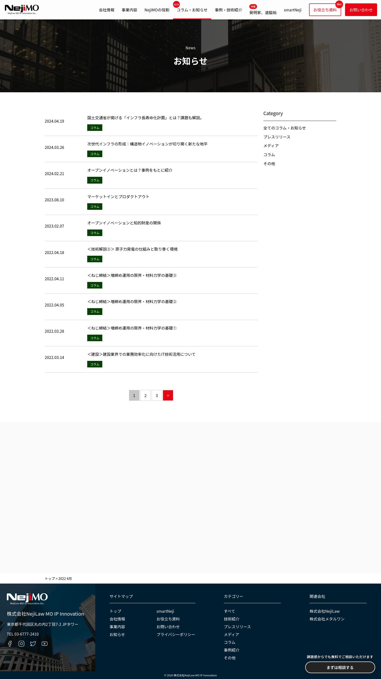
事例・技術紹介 (228, 10)
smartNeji (293, 10)
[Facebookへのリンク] (10, 644)
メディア (271, 145)
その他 (269, 163)
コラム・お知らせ (192, 10)
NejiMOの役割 (157, 10)
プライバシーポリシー (175, 634)
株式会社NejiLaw (325, 611)
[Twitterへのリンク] (33, 644)
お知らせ (117, 634)
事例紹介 (231, 650)
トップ (115, 611)
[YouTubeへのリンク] (45, 644)
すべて (229, 611)
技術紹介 (231, 619)
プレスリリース (276, 137)
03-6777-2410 (26, 634)
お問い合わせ (361, 10)
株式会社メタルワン (327, 619)
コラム (269, 154)
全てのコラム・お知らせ (284, 128)
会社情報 (106, 10)
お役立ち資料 (325, 10)
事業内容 (129, 10)
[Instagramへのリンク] (21, 644)
